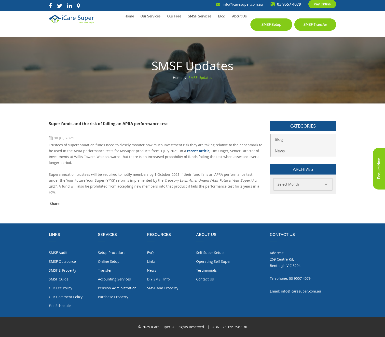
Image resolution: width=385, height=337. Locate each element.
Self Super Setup (210, 252)
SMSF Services (199, 27)
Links (151, 261)
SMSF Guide (59, 279)
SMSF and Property (162, 288)
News (280, 151)
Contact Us (205, 279)
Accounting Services (114, 279)
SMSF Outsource (62, 261)
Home (129, 27)
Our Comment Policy (65, 296)
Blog (221, 27)
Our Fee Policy (60, 288)
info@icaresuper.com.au (301, 291)
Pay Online (322, 6)
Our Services (150, 27)
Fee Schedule (60, 305)
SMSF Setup (271, 27)
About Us (239, 27)
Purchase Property (113, 296)
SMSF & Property (62, 270)
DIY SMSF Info (158, 279)
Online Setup (109, 261)
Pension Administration (117, 288)
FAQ (150, 252)
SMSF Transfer (315, 27)
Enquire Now (379, 168)
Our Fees (174, 27)
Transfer (105, 270)
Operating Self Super (213, 261)
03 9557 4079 (300, 278)
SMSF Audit (58, 252)
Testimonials (206, 270)
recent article (198, 150)
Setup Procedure (111, 252)
